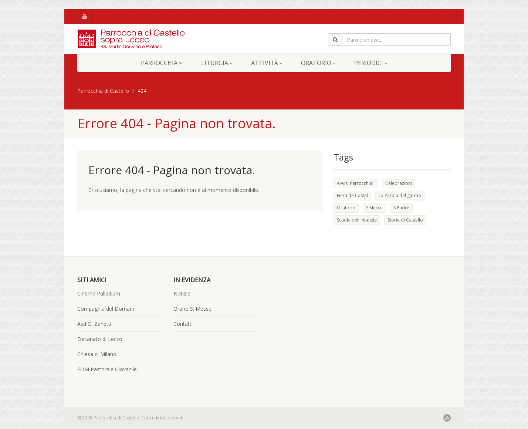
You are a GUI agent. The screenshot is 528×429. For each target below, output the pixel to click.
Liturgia (217, 63)
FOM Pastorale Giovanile (107, 369)
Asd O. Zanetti (94, 323)
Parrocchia (162, 63)
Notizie (181, 293)
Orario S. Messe (192, 308)
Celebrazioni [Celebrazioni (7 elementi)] (398, 183)
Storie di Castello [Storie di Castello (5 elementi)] (405, 220)
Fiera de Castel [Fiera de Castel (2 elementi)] (352, 195)
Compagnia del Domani (105, 308)
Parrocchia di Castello (103, 90)
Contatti (183, 323)
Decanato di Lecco (99, 338)
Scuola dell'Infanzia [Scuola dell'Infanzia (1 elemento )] (357, 220)
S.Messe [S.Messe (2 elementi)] (374, 208)
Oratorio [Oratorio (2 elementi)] (346, 208)
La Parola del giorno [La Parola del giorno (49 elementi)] (400, 195)
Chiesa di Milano (96, 354)
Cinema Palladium (98, 293)
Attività (266, 63)
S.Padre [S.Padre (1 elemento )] (401, 208)
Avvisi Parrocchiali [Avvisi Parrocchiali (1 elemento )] (356, 183)
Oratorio (318, 63)
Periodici (370, 63)
